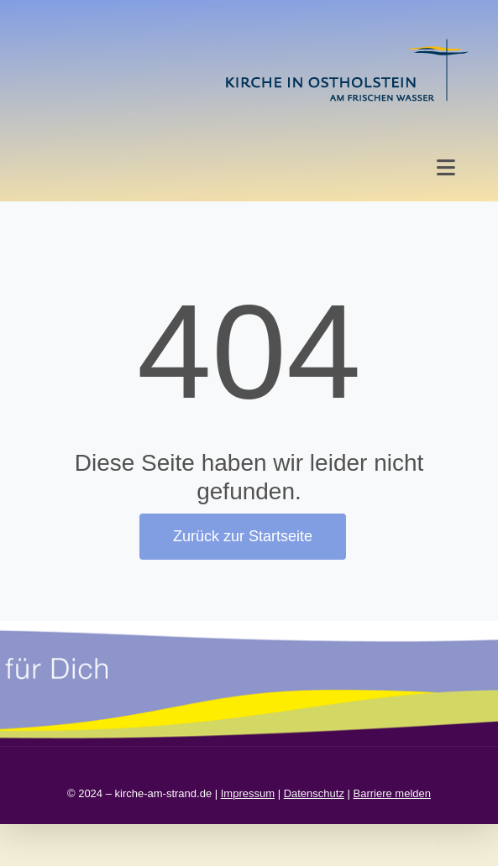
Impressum (248, 793)
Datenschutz (314, 793)
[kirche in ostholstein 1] (347, 41)
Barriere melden (393, 793)
